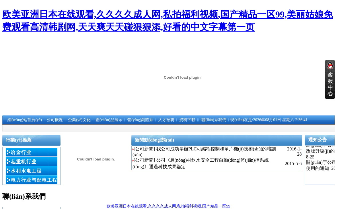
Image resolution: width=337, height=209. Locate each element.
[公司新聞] (144, 148)
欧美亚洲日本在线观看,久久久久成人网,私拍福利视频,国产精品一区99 (168, 206)
